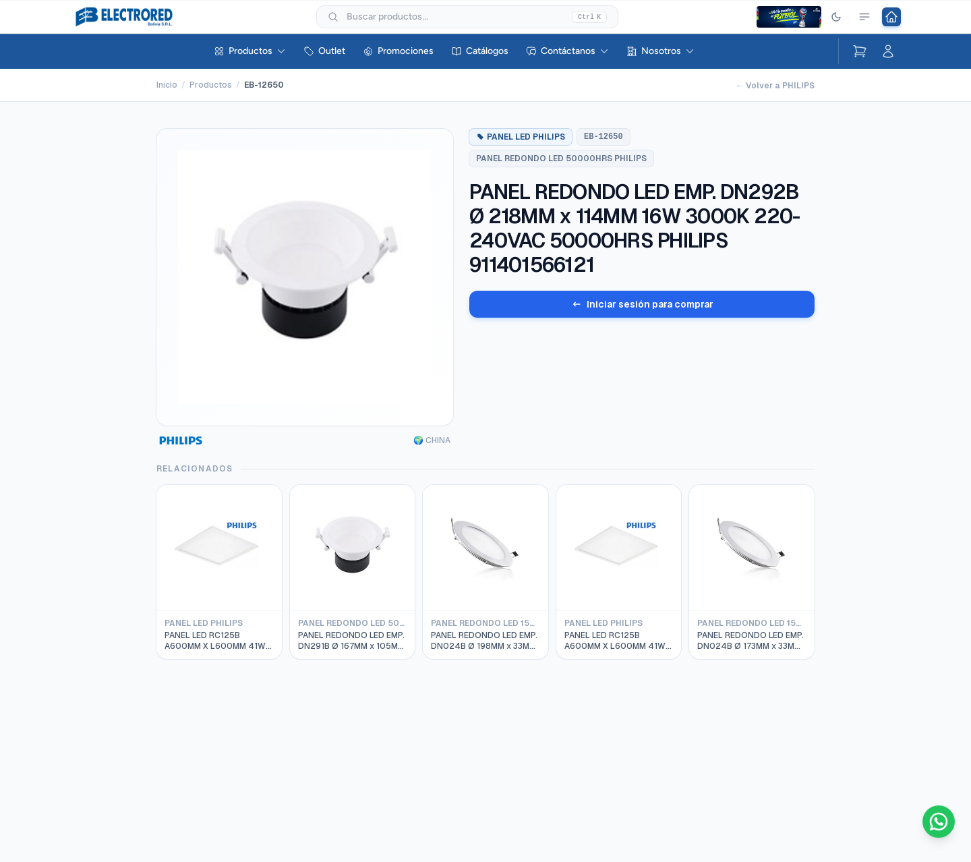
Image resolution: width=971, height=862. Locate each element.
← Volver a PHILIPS (775, 85)
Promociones (398, 51)
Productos (250, 51)
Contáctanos (567, 51)
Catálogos (479, 51)
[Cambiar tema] (836, 17)
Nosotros (660, 51)
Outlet (324, 51)
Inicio (166, 85)
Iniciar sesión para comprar (641, 304)
